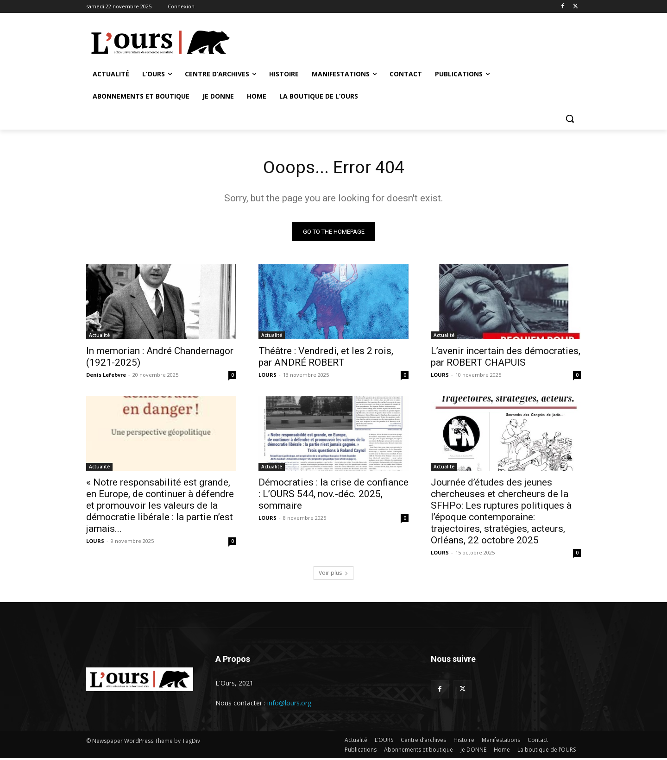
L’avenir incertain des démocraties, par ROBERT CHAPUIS (505, 358)
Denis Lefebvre (106, 376)
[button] (570, 118)
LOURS (267, 376)
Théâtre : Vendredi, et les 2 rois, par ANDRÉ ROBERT (325, 358)
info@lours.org (289, 704)
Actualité (99, 336)
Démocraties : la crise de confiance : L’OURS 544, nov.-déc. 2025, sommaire (333, 495)
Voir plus (333, 574)
